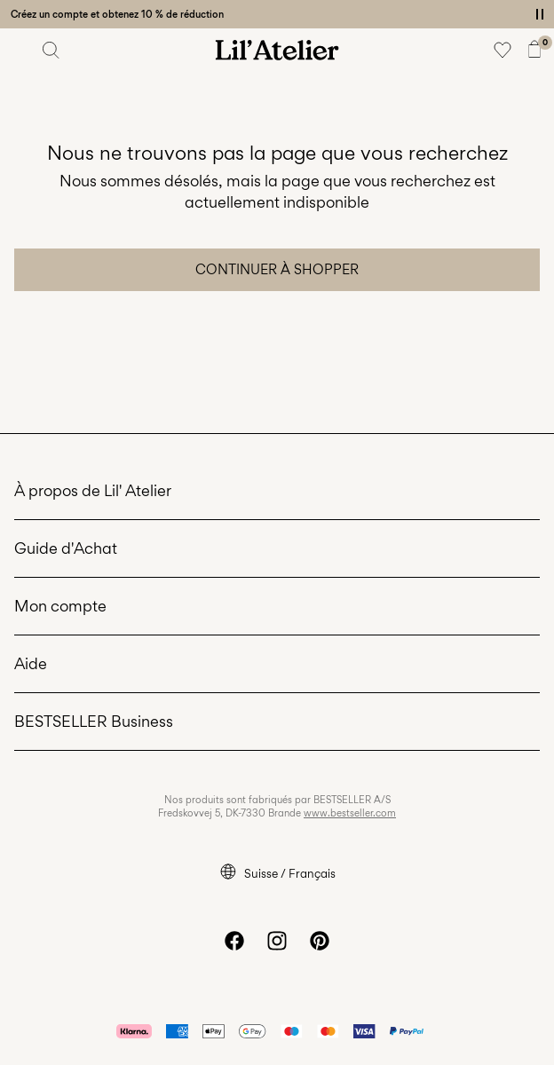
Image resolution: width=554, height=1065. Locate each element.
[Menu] (20, 50)
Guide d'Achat (65, 548)
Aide (30, 663)
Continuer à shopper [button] (277, 269)
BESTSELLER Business (93, 721)
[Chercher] (51, 50)
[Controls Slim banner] (540, 14)
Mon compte (60, 605)
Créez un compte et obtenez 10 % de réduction (117, 14)
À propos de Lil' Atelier (92, 490)
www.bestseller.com (350, 813)
